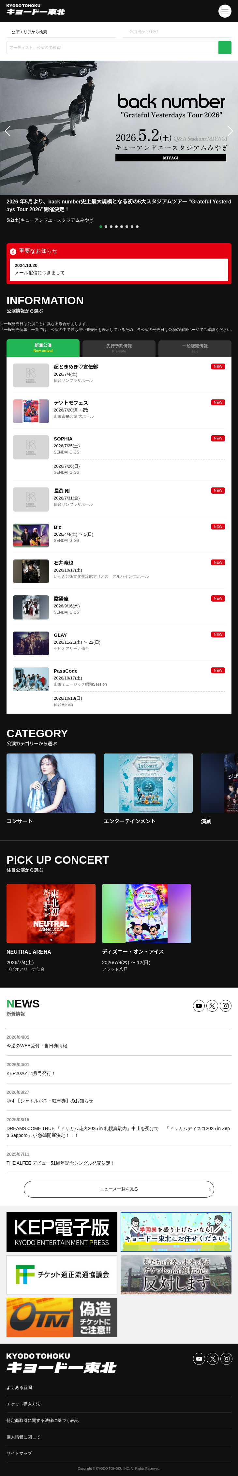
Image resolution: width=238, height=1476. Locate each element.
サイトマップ (19, 1453)
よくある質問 (19, 1387)
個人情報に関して (23, 1437)
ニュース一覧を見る (119, 1188)
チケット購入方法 (23, 1404)
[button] (100, 226)
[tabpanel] (119, 535)
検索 (224, 47)
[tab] (43, 348)
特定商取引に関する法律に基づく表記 (43, 1420)
